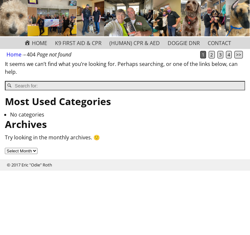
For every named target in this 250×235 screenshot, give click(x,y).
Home (14, 54)
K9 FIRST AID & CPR (78, 43)
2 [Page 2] (211, 55)
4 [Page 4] (229, 55)
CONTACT (219, 43)
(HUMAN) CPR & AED (134, 43)
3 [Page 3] (220, 55)
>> (238, 55)
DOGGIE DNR (184, 43)
